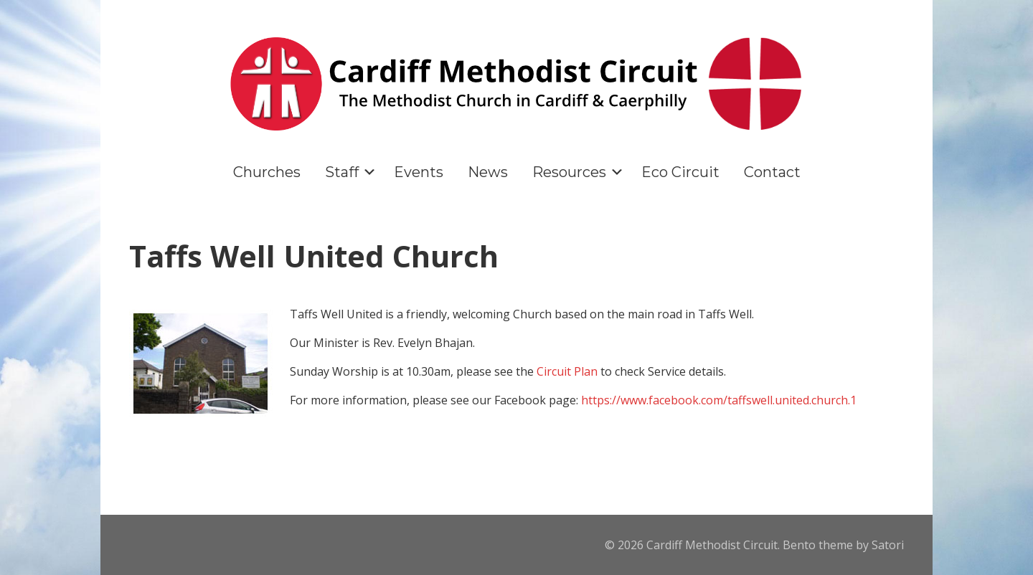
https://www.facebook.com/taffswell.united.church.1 (719, 400)
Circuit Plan (567, 371)
